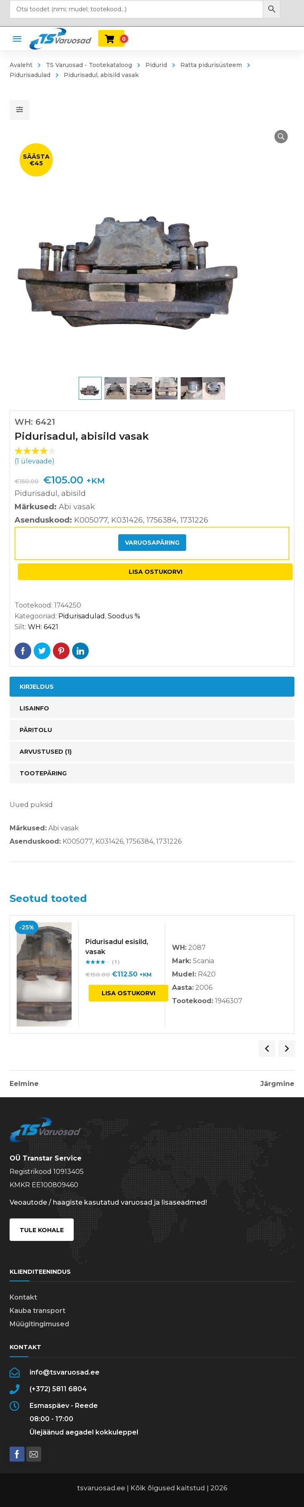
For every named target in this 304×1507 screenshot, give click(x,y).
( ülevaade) (35, 461)
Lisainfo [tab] (34, 708)
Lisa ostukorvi (155, 571)
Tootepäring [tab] (43, 773)
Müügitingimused (39, 1324)
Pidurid (156, 65)
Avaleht (21, 65)
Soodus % (124, 616)
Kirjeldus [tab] (37, 686)
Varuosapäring (152, 542)
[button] (281, 136)
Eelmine (24, 1084)
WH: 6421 (43, 627)
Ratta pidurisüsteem (211, 65)
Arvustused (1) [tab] (46, 751)
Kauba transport (37, 1311)
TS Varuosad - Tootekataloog (89, 65)
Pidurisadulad (81, 616)
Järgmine (277, 1084)
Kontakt (23, 1297)
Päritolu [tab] (36, 730)
